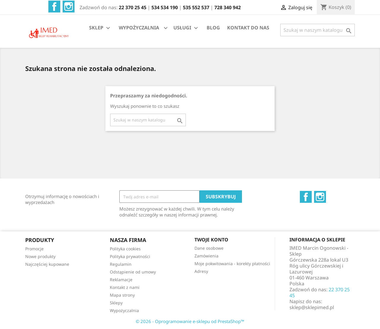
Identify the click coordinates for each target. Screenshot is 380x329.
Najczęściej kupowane (47, 264)
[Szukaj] (317, 30)
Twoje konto (211, 239)
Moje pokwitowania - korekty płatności (232, 263)
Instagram (69, 6)
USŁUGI (186, 28)
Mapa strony (122, 295)
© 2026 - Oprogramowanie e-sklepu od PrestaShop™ (190, 321)
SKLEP (100, 28)
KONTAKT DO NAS (248, 27)
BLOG (213, 27)
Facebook (54, 6)
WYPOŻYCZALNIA (139, 27)
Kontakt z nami (125, 287)
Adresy (201, 271)
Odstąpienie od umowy (133, 272)
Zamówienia (206, 256)
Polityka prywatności (130, 256)
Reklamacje (121, 279)
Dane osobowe (209, 248)
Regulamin (121, 264)
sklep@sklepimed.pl (311, 307)
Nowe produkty (40, 256)
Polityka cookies (125, 249)
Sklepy (116, 303)
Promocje (34, 249)
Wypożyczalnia (124, 310)
